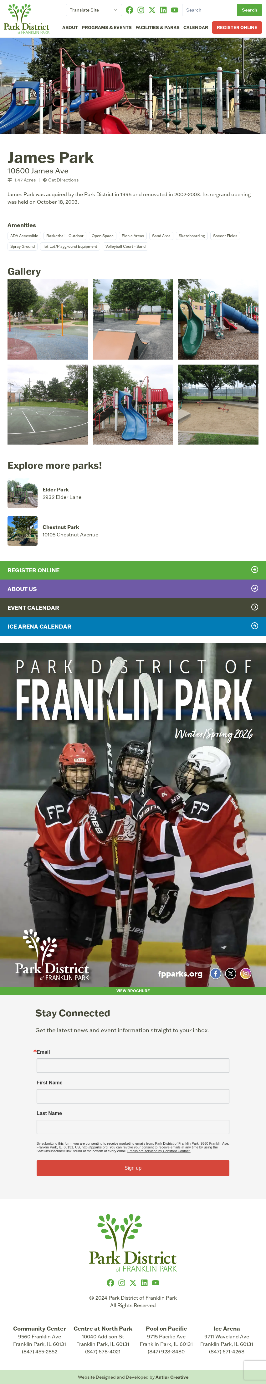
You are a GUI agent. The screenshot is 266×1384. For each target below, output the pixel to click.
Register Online (237, 27)
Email (43, 1052)
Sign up (133, 1168)
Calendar (195, 27)
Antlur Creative (172, 1377)
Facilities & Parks (158, 27)
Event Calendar (133, 607)
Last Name (49, 1113)
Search (249, 10)
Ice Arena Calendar (133, 626)
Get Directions (61, 180)
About (70, 27)
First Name (50, 1082)
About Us (133, 589)
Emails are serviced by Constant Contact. (159, 1151)
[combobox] (94, 10)
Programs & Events (107, 27)
